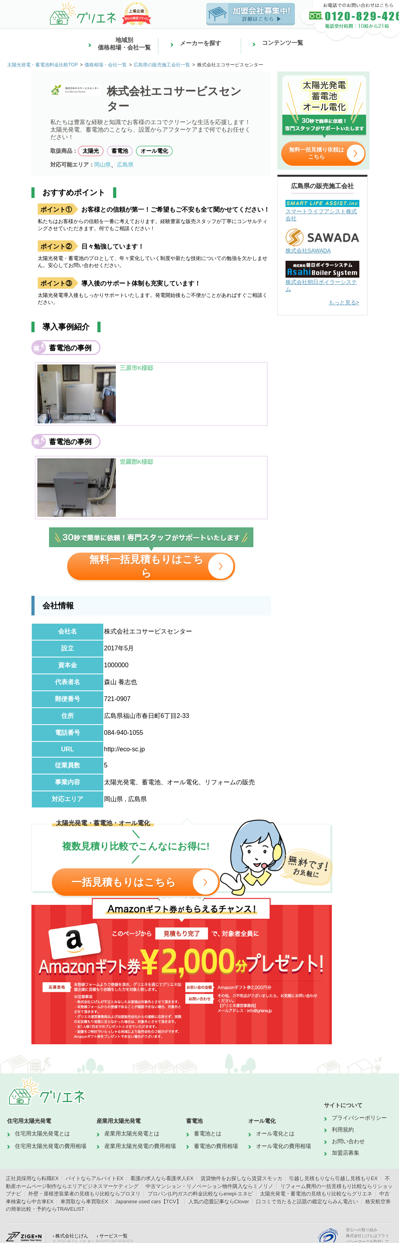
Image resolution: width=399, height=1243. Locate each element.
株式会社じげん (71, 1236)
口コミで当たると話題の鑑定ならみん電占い (307, 1202)
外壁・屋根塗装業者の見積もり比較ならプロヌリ (84, 1194)
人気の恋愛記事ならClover (219, 1202)
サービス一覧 (113, 1236)
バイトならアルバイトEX (94, 1178)
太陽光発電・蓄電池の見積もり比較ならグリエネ (316, 1194)
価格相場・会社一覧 (105, 65)
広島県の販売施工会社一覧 (162, 65)
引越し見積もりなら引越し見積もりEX (333, 1178)
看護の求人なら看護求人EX (161, 1178)
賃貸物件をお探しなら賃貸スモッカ (241, 1178)
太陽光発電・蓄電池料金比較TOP (42, 65)
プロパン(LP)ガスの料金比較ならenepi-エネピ (200, 1194)
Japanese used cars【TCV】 (148, 1202)
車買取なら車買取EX (84, 1202)
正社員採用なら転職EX (32, 1178)
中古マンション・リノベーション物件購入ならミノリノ (209, 1186)
